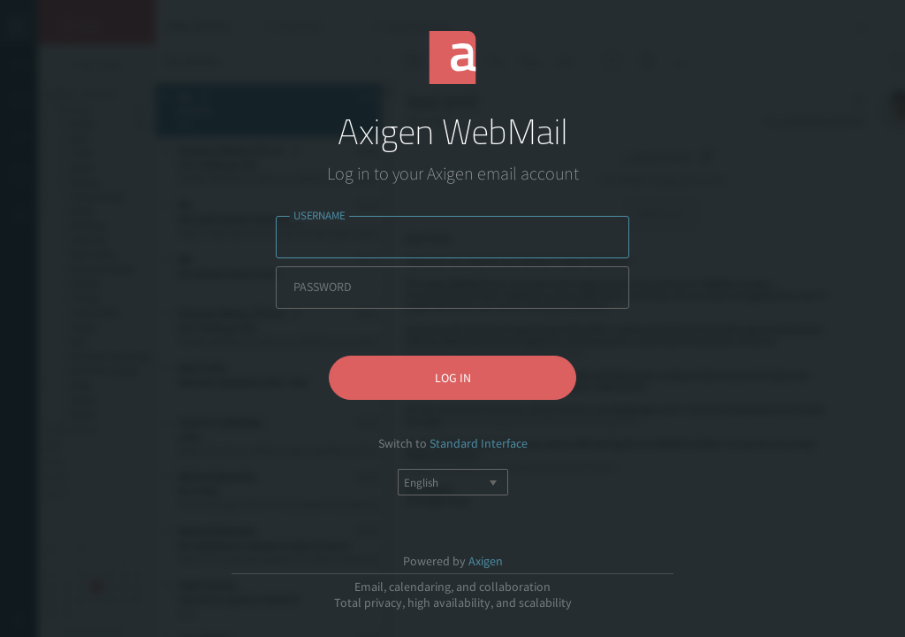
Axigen (485, 561)
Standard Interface (479, 443)
